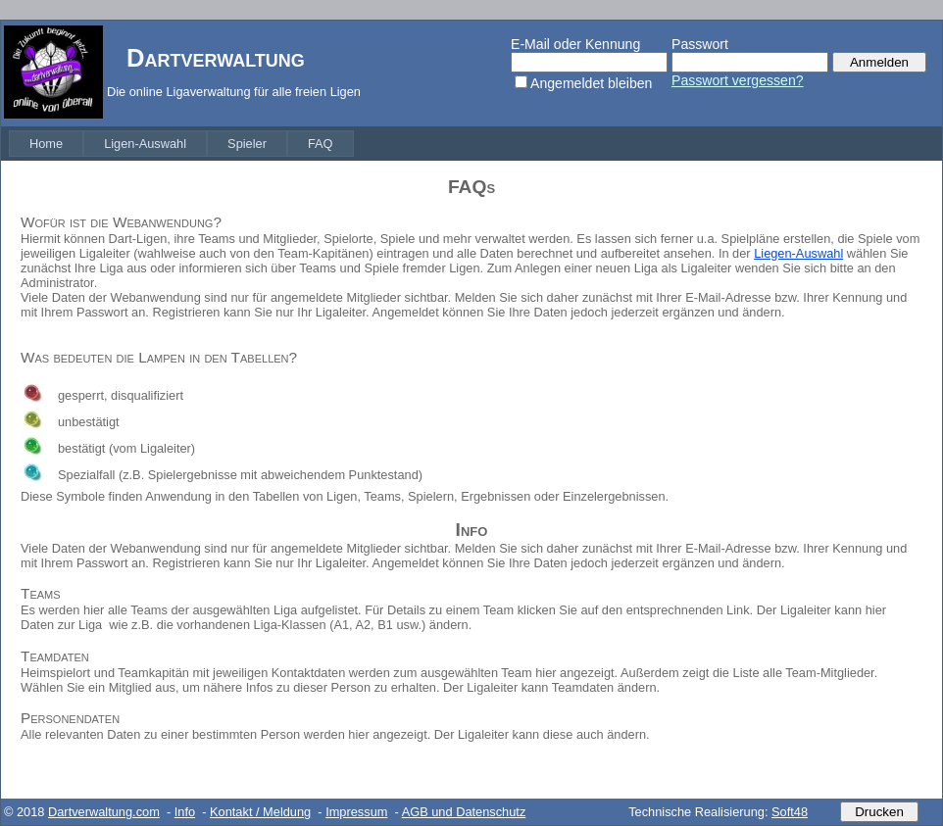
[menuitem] (46, 143)
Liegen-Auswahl (798, 253)
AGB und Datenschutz (464, 811)
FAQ (320, 143)
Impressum (356, 811)
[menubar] (181, 143)
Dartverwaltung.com (104, 811)
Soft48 (789, 811)
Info (184, 811)
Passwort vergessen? (737, 80)
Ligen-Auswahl (145, 143)
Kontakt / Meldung (260, 811)
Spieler (247, 143)
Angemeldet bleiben (591, 83)
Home (46, 143)
